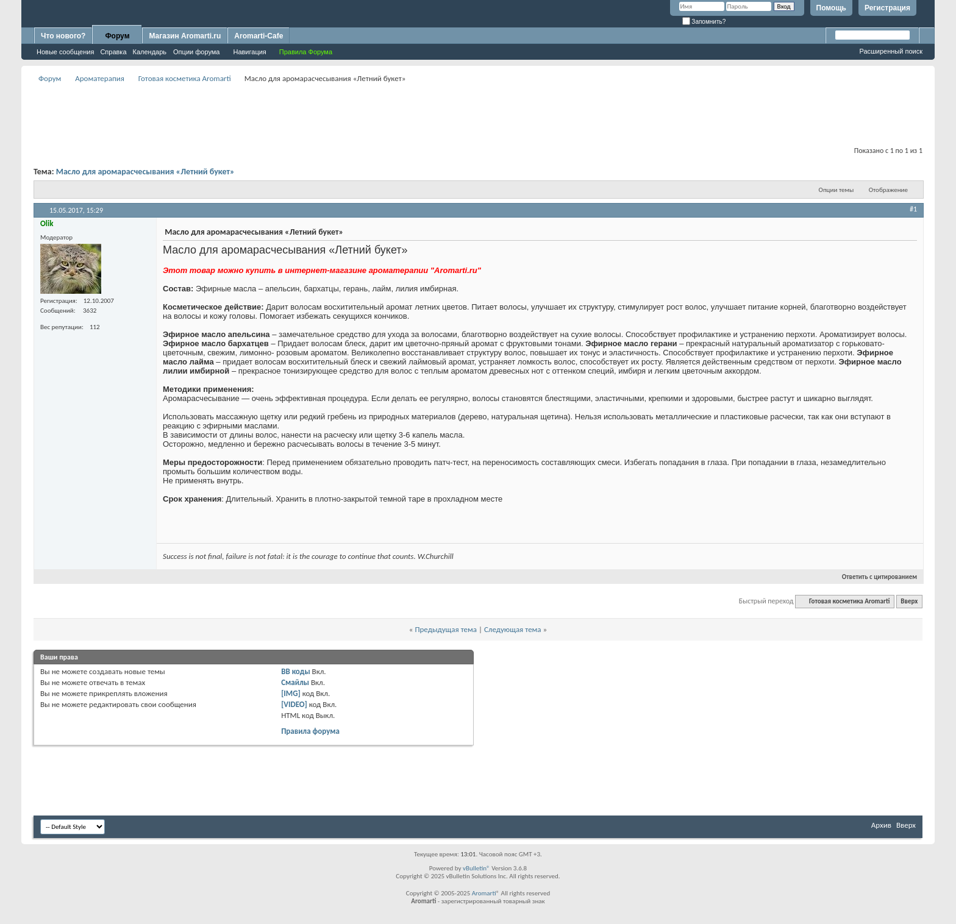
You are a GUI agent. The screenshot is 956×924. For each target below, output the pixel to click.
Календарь (150, 51)
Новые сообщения (65, 51)
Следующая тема (512, 629)
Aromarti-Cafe (258, 36)
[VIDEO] (294, 704)
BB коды (295, 671)
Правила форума (310, 731)
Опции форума (196, 51)
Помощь (831, 8)
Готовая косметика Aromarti (184, 78)
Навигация (249, 51)
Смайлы (295, 682)
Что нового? (63, 36)
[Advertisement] (478, 113)
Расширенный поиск (890, 51)
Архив (881, 825)
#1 (913, 209)
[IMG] (291, 693)
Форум (117, 36)
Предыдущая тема (446, 629)
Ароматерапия (99, 78)
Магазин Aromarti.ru (185, 36)
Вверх (909, 601)
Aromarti (484, 893)
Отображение (888, 190)
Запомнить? (704, 21)
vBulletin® (476, 868)
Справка (113, 51)
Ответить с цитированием (874, 577)
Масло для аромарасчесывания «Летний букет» (145, 171)
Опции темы (836, 190)
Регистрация (887, 8)
